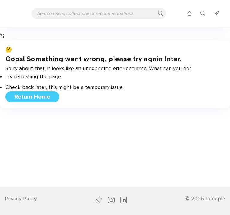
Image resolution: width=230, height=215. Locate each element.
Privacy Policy (21, 198)
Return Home (32, 96)
